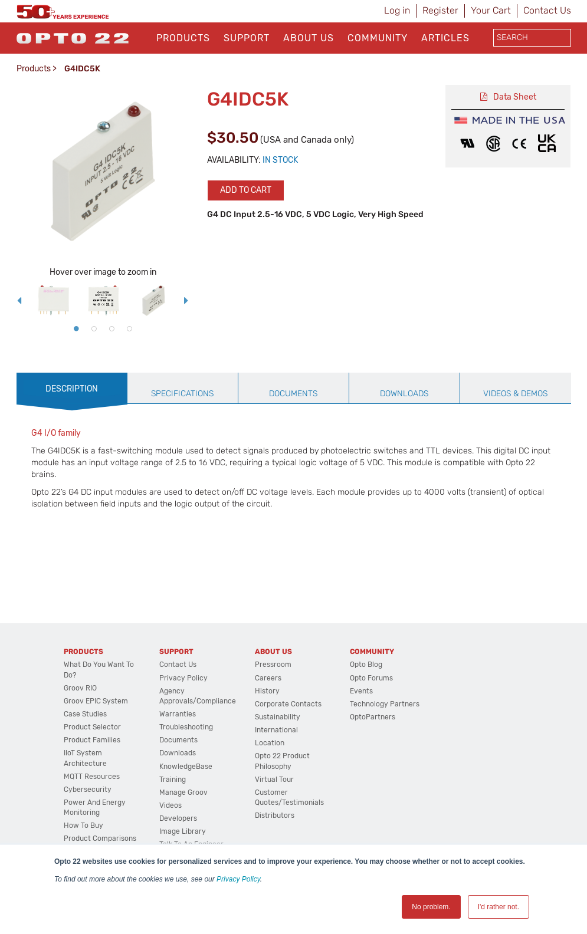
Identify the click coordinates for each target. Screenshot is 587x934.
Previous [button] (19, 301)
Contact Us (547, 10)
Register (440, 10)
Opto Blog (366, 664)
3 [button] (111, 328)
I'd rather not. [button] (498, 907)
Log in (397, 10)
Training (172, 779)
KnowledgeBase (185, 766)
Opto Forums (371, 678)
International (276, 730)
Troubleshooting (186, 727)
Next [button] (186, 301)
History (267, 691)
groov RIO (80, 688)
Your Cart (491, 10)
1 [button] (76, 328)
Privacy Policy (238, 879)
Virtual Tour (274, 779)
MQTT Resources (92, 776)
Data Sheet (514, 97)
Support (247, 38)
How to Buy (83, 825)
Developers (178, 818)
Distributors (274, 815)
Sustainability (277, 717)
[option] (53, 300)
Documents (178, 740)
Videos (170, 805)
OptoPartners (372, 717)
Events (361, 691)
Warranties (177, 714)
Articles (445, 38)
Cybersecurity (88, 789)
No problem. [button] (431, 907)
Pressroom (273, 664)
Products (183, 38)
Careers (268, 678)
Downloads (177, 753)
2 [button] (94, 328)
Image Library (182, 831)
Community (377, 38)
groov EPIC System (96, 701)
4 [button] (129, 328)
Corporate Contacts (288, 704)
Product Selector (92, 727)
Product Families (92, 740)
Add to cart (245, 190)
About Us (308, 38)
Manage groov (183, 792)
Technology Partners (384, 704)
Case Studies (85, 714)
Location (269, 743)
